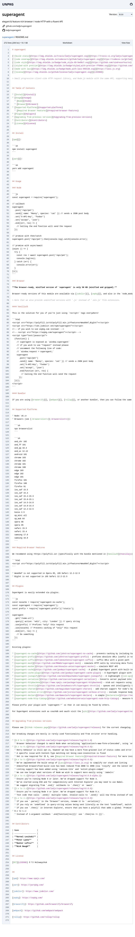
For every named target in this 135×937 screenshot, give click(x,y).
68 (8, 265)
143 (7, 506)
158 (7, 554)
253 (7, 859)
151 (7, 531)
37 (8, 165)
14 (8, 91)
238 (7, 811)
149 (7, 525)
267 (7, 904)
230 (7, 785)
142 (7, 503)
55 (8, 223)
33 (8, 152)
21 (8, 114)
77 (8, 294)
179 (7, 621)
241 (7, 821)
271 (7, 917)
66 (8, 258)
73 (8, 281)
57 (8, 229)
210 (7, 721)
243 (7, 827)
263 (7, 891)
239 (7, 814)
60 (8, 239)
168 (7, 586)
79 (8, 300)
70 (8, 271)
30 (8, 143)
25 (8, 127)
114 (7, 413)
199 (7, 686)
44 (8, 188)
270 (7, 914)
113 (7, 409)
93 (8, 345)
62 (8, 246)
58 (8, 233)
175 (7, 609)
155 (7, 544)
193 (7, 666)
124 (7, 445)
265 (7, 898)
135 (7, 480)
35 (8, 159)
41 (8, 178)
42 (8, 181)
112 (7, 406)
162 (7, 567)
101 (7, 371)
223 (7, 763)
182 (7, 631)
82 (8, 310)
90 (8, 336)
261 (7, 885)
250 (7, 850)
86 (8, 323)
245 (7, 833)
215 (7, 737)
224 (7, 766)
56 (8, 226)
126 (7, 451)
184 (7, 637)
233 (7, 795)
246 (7, 837)
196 (7, 676)
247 (7, 840)
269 (7, 911)
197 (7, 679)
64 (8, 252)
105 (7, 384)
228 (7, 779)
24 (8, 123)
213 (7, 731)
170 (7, 593)
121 (7, 435)
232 (7, 792)
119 (7, 429)
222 (7, 760)
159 (7, 557)
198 (7, 682)
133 (7, 474)
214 (7, 734)
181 (7, 628)
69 (8, 268)
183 (7, 634)
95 (8, 352)
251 (7, 853)
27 (8, 133)
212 (7, 727)
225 (7, 769)
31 (8, 146)
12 (8, 85)
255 (7, 866)
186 (7, 644)
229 (7, 782)
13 (8, 88)
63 (8, 249)
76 (8, 291)
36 (8, 162)
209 (7, 718)
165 (7, 576)
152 (7, 535)
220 (7, 753)
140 (7, 496)
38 (8, 168)
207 (7, 711)
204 (7, 702)
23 (8, 120)
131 (7, 467)
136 (7, 483)
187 (7, 647)
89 (8, 332)
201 (7, 692)
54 (8, 220)
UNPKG (8, 4)
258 (7, 875)
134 (7, 477)
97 (8, 358)
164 (7, 573)
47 (8, 197)
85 (8, 319)
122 (7, 438)
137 (7, 486)
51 (8, 210)
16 (8, 98)
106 (7, 387)
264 (7, 894)
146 (7, 515)
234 (7, 798)
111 (7, 403)
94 (8, 348)
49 (8, 204)
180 (7, 625)
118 (7, 425)
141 (7, 499)
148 (7, 522)
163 (7, 570)
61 (8, 242)
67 (8, 262)
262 (7, 888)
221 (7, 756)
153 (7, 538)
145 (7, 512)
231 (7, 788)
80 (8, 303)
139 (7, 493)
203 (7, 699)
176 (7, 612)
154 (7, 541)
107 (7, 390)
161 (7, 564)
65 (8, 255)
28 (8, 136)
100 (7, 368)
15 (8, 95)
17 (8, 101)
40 (8, 175)
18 (8, 104)
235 (7, 801)
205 (7, 705)
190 (7, 657)
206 (7, 708)
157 (7, 551)
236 (7, 805)
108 (7, 393)
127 (7, 454)
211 (7, 724)
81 (8, 307)
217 (7, 744)
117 (7, 422)
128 (7, 458)
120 (7, 432)
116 (7, 419)
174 (7, 605)
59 (8, 236)
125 (7, 448)
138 (7, 490)
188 (7, 650)
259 (7, 878)
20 (8, 111)
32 (8, 149)
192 (7, 663)
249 (7, 846)
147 (7, 519)
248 (7, 843)
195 (7, 673)
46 (8, 194)
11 (8, 82)
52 (8, 213)
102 (7, 374)
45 (8, 191)
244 (7, 830)
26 (8, 130)
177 (7, 615)
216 (7, 740)
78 (8, 297)
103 (7, 377)
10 (8, 79)
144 (7, 509)
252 (7, 856)
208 (7, 715)
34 (8, 156)
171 (7, 596)
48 (8, 201)
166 (7, 580)
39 (8, 172)
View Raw (126, 42)
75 (8, 287)
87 (8, 326)
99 (8, 364)
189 (7, 654)
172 (7, 599)
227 (7, 776)
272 (7, 920)
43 (8, 185)
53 (8, 217)
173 (7, 602)
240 (7, 817)
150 (7, 528)
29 (8, 140)
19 (8, 107)
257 (7, 872)
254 (7, 862)
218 (7, 747)
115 (7, 416)
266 (7, 901)
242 (7, 824)
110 (7, 400)
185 (7, 641)
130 (7, 464)
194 (7, 670)
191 (7, 660)
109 (7, 397)
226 (7, 772)
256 (7, 869)
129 (7, 461)
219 (7, 750)
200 (7, 689)
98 (8, 361)
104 (7, 380)
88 (8, 329)
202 (7, 695)
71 (8, 274)
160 (7, 560)
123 (7, 442)
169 (7, 589)
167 (7, 583)
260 (7, 882)
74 (8, 284)
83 (8, 313)
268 (7, 907)
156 (7, 548)
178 (7, 618)
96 (8, 355)
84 (8, 316)
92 (8, 342)
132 (7, 470)
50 (8, 207)
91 (8, 339)
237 (7, 808)
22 (8, 117)
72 (8, 278)
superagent (8, 37)
